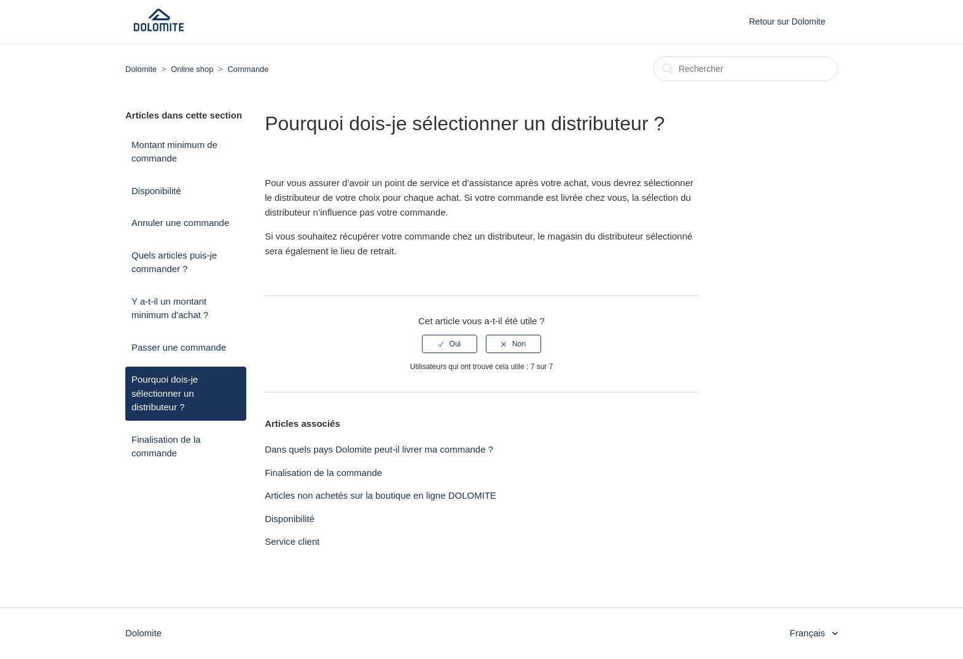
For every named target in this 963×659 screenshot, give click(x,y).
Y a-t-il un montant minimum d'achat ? (169, 308)
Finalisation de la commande (166, 446)
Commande (247, 69)
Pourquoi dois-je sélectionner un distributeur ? (164, 393)
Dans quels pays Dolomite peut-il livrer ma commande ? (379, 449)
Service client (292, 541)
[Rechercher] (745, 69)
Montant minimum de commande (174, 151)
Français (809, 633)
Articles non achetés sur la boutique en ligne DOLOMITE (380, 495)
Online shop (192, 69)
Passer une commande (178, 347)
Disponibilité (156, 190)
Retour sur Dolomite (787, 21)
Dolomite (141, 69)
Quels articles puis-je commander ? (174, 262)
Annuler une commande (180, 222)
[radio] (449, 344)
